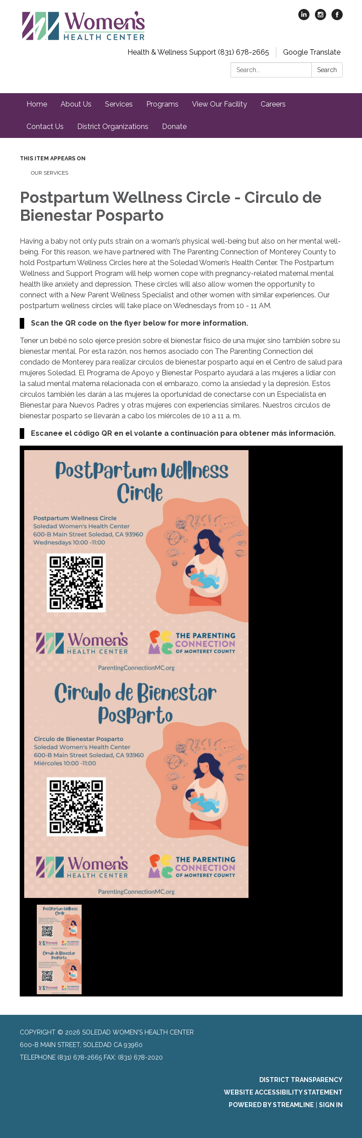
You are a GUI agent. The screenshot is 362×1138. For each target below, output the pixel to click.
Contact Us (45, 126)
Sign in (331, 1104)
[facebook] (337, 17)
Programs (162, 104)
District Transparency (301, 1079)
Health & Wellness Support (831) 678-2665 (198, 52)
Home (36, 104)
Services (119, 104)
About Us (76, 104)
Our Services (49, 173)
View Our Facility (219, 104)
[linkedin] (304, 17)
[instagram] (320, 17)
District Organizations (112, 126)
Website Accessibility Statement (283, 1092)
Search (327, 69)
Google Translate (311, 52)
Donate (174, 126)
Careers (273, 104)
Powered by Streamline (271, 1104)
